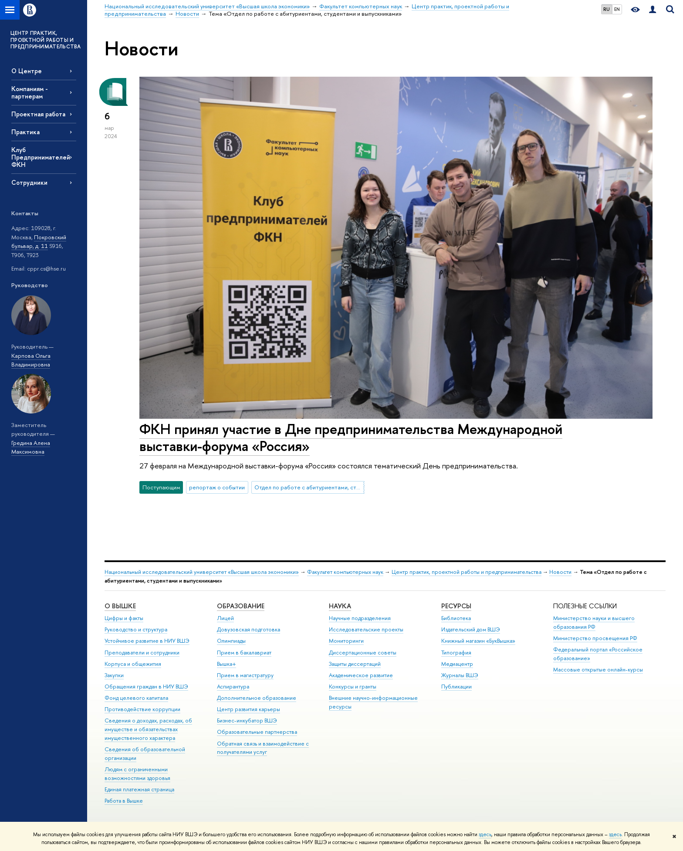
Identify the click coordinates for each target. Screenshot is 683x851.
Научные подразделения (360, 618)
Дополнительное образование (256, 698)
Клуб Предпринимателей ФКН (40, 157)
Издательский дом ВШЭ (470, 629)
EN (617, 9)
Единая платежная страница (139, 789)
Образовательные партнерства (257, 732)
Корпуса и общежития (133, 664)
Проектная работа (38, 114)
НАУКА (340, 605)
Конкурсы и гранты (352, 686)
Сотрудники (29, 182)
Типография (456, 652)
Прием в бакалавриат (244, 652)
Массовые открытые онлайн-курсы (598, 669)
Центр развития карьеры (248, 709)
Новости (560, 572)
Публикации (456, 686)
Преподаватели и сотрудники (142, 652)
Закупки (114, 675)
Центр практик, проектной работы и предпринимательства (466, 572)
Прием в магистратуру (245, 675)
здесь (485, 834)
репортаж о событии (217, 487)
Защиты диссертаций (355, 664)
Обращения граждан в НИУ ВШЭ (146, 686)
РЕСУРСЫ (456, 605)
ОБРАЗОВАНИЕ (240, 605)
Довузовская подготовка (248, 629)
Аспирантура (233, 686)
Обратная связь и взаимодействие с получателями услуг (263, 748)
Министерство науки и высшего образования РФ (594, 622)
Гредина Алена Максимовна (30, 447)
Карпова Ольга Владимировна (31, 360)
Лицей (225, 618)
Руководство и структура (136, 629)
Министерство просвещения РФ (595, 638)
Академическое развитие (361, 675)
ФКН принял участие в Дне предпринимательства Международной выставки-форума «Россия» (350, 437)
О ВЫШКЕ (120, 605)
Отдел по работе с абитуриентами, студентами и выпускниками (309, 487)
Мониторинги (346, 640)
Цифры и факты (124, 618)
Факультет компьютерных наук (345, 572)
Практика (25, 132)
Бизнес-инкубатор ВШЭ (247, 720)
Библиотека (456, 618)
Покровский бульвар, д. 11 (38, 241)
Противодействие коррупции (142, 709)
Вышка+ (226, 664)
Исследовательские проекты (366, 629)
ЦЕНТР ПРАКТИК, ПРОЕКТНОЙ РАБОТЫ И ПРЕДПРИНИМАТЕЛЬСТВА (45, 40)
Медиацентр (457, 664)
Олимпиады (231, 640)
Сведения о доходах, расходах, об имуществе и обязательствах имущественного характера (148, 729)
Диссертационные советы (362, 652)
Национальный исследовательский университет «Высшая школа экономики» (202, 572)
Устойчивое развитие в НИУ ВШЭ (147, 640)
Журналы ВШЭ (459, 675)
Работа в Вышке (124, 800)
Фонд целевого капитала (136, 698)
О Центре (26, 71)
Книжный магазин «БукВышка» (478, 640)
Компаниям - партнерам (29, 92)
